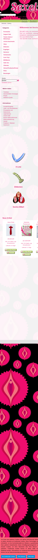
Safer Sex (6, 62)
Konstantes (3, 16)
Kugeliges (6, 49)
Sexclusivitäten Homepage (10, 94)
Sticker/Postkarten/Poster (15, 18)
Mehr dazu (31, 556)
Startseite (4, 23)
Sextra (15, 207)
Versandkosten (10, 243)
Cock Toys (6, 57)
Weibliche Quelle (8, 97)
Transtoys (6, 92)
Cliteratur (5, 18)
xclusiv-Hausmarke (8, 41)
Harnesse (6, 52)
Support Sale (10, 16)
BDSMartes (6, 60)
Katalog (9, 23)
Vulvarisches (7, 55)
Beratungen (28, 18)
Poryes (5, 95)
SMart (21, 207)
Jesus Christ (10, 222)
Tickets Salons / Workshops (21, 16)
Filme (23, 18)
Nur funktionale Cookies (8, 556)
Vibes (5, 44)
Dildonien (6, 47)
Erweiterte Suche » (7, 82)
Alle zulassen (21, 556)
